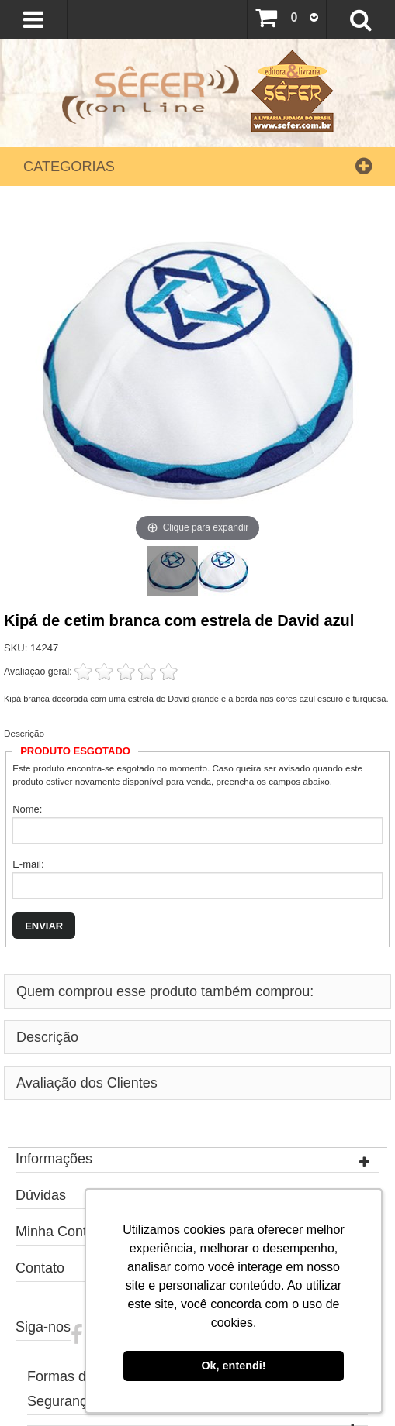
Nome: (27, 809)
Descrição (24, 733)
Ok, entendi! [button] (233, 1365)
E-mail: (27, 864)
